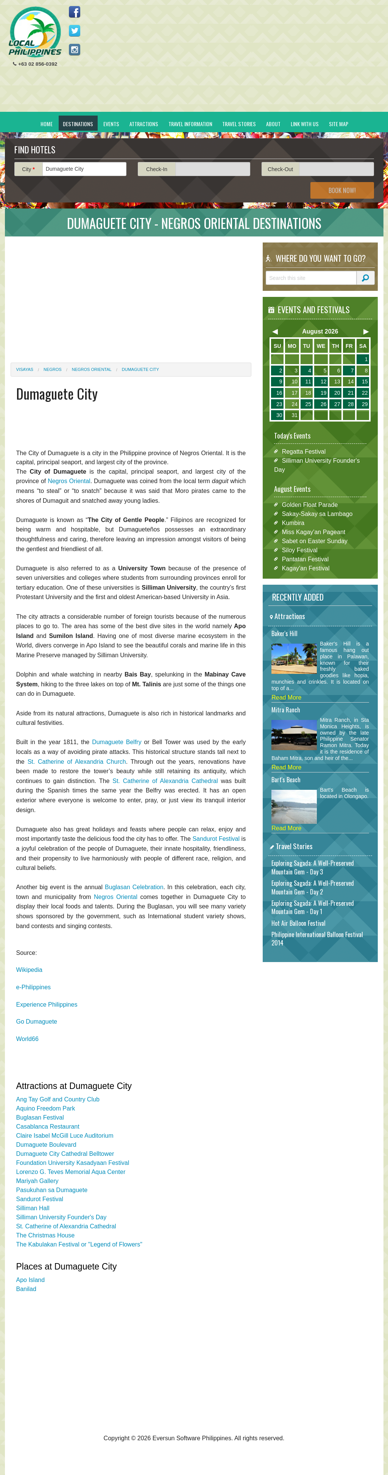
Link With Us (305, 124)
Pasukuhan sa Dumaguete (52, 1190)
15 (365, 381)
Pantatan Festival (305, 559)
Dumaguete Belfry (117, 742)
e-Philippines (33, 987)
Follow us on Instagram (74, 49)
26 (324, 404)
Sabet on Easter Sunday (314, 540)
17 (294, 393)
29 (365, 404)
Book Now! (342, 190)
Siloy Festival (300, 550)
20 (337, 393)
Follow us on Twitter (74, 30)
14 (351, 381)
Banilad (26, 1289)
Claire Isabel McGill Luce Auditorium (65, 1135)
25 (308, 404)
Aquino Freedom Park (45, 1108)
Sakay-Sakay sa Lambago (317, 513)
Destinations (78, 124)
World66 (27, 1039)
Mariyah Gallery (37, 1181)
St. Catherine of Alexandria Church (77, 761)
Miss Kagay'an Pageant (314, 531)
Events (111, 124)
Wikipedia (29, 970)
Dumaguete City (140, 369)
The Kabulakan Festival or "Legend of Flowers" (79, 1244)
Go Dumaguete (37, 1021)
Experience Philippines (47, 1004)
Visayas (24, 369)
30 (279, 415)
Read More (286, 697)
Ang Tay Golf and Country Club (58, 1099)
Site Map (338, 124)
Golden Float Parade (310, 504)
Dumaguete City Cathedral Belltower (65, 1154)
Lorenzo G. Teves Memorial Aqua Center (71, 1172)
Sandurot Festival (216, 839)
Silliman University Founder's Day (61, 1217)
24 (294, 404)
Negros (53, 369)
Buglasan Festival (40, 1117)
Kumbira (293, 522)
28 (351, 404)
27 (337, 404)
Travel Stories (239, 124)
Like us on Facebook (74, 11)
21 (351, 393)
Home (47, 124)
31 (294, 415)
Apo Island (30, 1280)
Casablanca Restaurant (47, 1126)
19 (324, 393)
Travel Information (190, 124)
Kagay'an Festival (306, 568)
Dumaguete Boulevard (46, 1144)
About (273, 124)
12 (324, 381)
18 (308, 393)
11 (308, 381)
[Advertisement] (240, 59)
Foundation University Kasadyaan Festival (72, 1163)
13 (337, 381)
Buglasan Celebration (134, 887)
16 (279, 393)
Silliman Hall (33, 1208)
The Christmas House (45, 1235)
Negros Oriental (92, 369)
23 (279, 404)
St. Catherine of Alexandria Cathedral (165, 781)
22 (365, 393)
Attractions (143, 124)
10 (294, 381)
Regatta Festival (304, 451)
